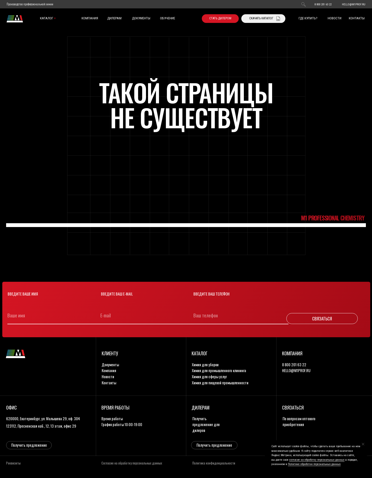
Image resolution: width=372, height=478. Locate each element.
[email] (143, 315)
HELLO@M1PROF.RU (353, 4)
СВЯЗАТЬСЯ (322, 318)
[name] (50, 315)
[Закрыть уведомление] (363, 444)
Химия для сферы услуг (209, 376)
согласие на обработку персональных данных (316, 459)
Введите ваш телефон (211, 294)
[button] (220, 18)
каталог (48, 18)
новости (334, 18)
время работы (115, 407)
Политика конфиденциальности (213, 463)
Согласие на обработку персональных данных (131, 463)
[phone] (236, 315)
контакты (357, 18)
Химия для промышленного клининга (219, 370)
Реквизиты (13, 463)
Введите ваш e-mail (117, 294)
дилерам (114, 18)
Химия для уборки (205, 364)
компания (90, 18)
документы (141, 18)
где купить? (308, 18)
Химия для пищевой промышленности (220, 382)
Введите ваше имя (23, 294)
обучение (167, 18)
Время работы (112, 418)
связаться (293, 407)
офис (11, 407)
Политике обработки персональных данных (314, 464)
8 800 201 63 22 (322, 4)
